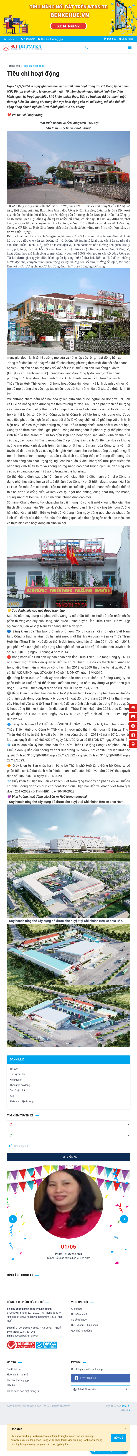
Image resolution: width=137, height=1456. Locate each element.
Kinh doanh (16, 1079)
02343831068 (27, 1331)
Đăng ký (110, 38)
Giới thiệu (76, 1308)
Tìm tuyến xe (68, 1156)
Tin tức (14, 1068)
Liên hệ (11, 1385)
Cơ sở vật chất (18, 1090)
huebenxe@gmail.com (26, 1335)
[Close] (125, 1429)
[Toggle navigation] (130, 48)
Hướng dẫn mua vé (17, 1374)
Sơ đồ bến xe (14, 1369)
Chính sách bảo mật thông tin (23, 1391)
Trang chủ (14, 65)
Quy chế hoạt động (81, 1330)
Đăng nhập (125, 38)
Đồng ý (118, 1437)
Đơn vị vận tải (17, 1074)
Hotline (9, 39)
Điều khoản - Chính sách (84, 1325)
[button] (13, 1219)
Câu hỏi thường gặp (18, 1380)
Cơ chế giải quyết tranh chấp (87, 1369)
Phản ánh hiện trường (22, 1101)
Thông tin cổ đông (20, 1085)
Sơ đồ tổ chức (79, 1319)
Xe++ (13, 1096)
